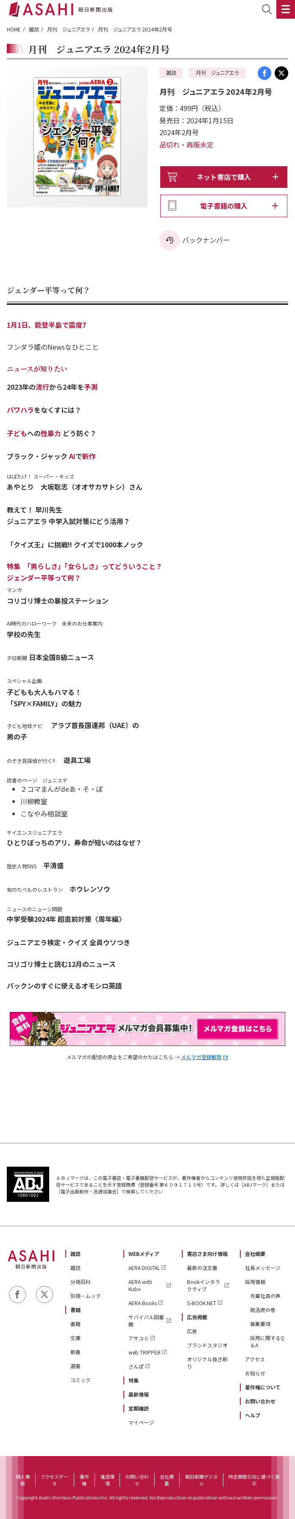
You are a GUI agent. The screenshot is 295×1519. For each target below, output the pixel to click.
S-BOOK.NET (201, 1302)
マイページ (141, 1422)
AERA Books (142, 1302)
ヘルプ (252, 1415)
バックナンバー (206, 240)
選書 (75, 1365)
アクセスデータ (54, 1480)
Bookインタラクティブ (203, 1285)
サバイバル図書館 (146, 1320)
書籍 (75, 1309)
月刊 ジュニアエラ (68, 29)
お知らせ (255, 1373)
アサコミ (138, 1338)
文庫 (75, 1337)
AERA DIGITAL (144, 1267)
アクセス (255, 1359)
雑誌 (34, 29)
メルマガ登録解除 (201, 1056)
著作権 (84, 1480)
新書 (75, 1351)
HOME (14, 29)
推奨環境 (107, 1480)
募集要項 (260, 1323)
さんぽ (136, 1366)
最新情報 (138, 1394)
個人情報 (23, 1480)
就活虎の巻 (263, 1309)
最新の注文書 (202, 1267)
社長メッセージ (263, 1267)
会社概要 (255, 1253)
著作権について (263, 1387)
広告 (192, 1331)
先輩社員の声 (265, 1295)
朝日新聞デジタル (201, 1480)
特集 (133, 1380)
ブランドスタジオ (207, 1345)
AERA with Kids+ (140, 1285)
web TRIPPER (144, 1352)
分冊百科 (80, 1281)
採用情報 (255, 1281)
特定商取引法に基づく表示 (254, 1480)
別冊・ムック (85, 1295)
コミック (80, 1379)
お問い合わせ (260, 1401)
